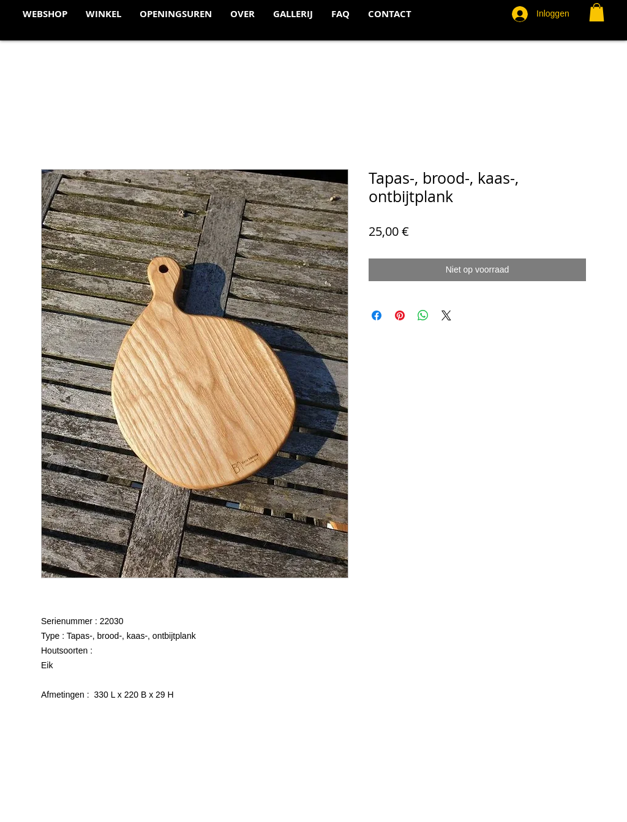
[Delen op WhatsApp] (423, 315)
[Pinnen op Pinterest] (399, 315)
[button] (596, 12)
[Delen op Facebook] (376, 315)
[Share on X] (446, 315)
